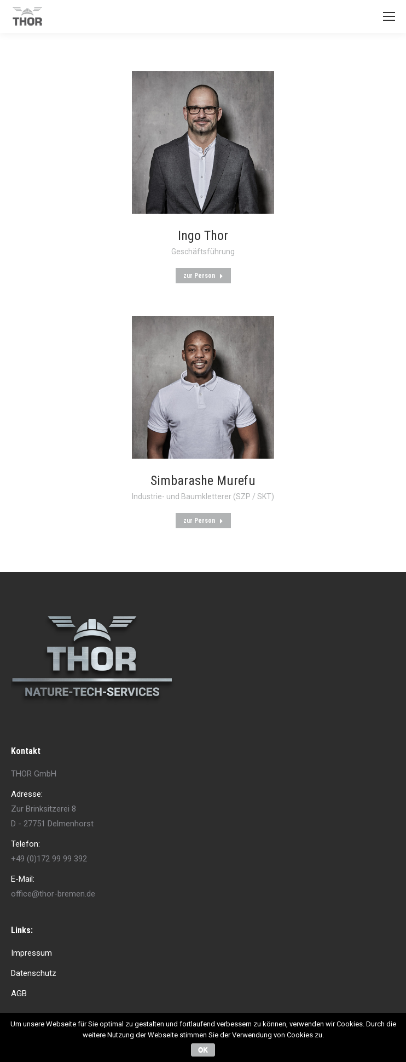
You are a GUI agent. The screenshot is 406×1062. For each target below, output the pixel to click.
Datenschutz (33, 973)
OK (203, 1050)
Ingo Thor (203, 235)
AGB (19, 993)
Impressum (31, 953)
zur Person (203, 275)
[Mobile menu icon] (389, 16)
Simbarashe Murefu (203, 480)
